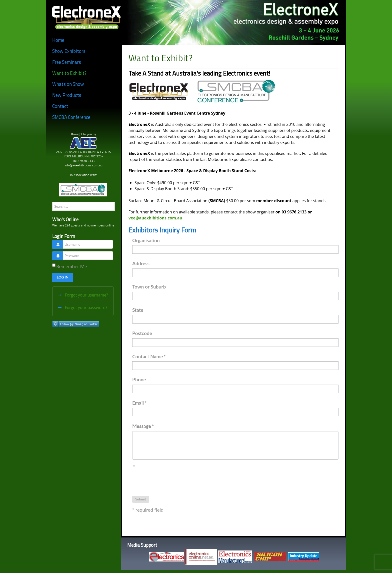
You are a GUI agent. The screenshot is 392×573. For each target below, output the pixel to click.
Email (139, 403)
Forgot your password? (85, 307)
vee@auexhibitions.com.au (155, 218)
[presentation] (170, 481)
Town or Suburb (149, 287)
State (137, 310)
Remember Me (71, 266)
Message (143, 426)
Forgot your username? (86, 295)
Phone (139, 379)
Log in (62, 277)
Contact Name (149, 356)
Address (141, 263)
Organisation (146, 240)
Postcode (142, 333)
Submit (140, 499)
